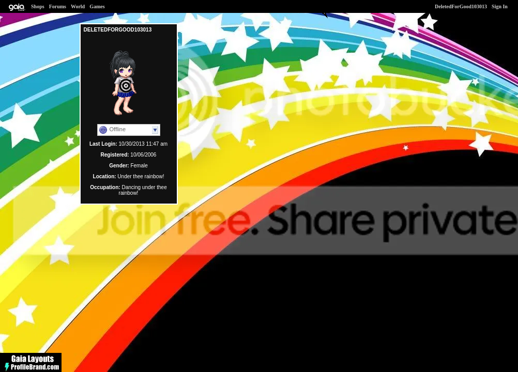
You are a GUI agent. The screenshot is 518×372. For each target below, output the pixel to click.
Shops (37, 6)
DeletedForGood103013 (461, 6)
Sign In (500, 6)
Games (96, 6)
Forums (57, 6)
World (78, 6)
